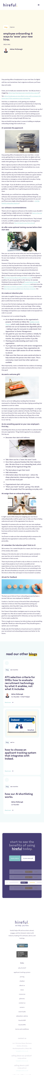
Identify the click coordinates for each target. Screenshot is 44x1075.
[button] (39, 5)
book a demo (15, 858)
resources (22, 999)
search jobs (22, 1016)
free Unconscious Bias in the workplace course (18, 278)
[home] (10, 5)
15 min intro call (28, 858)
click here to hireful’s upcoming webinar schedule (19, 286)
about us (22, 990)
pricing (22, 981)
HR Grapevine (26, 284)
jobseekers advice (22, 1020)
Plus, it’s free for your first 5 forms (24, 223)
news (22, 994)
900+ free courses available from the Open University (20, 289)
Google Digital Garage (31, 282)
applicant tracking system (22, 977)
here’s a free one (37, 213)
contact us (22, 1007)
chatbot (22, 985)
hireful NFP (22, 1025)
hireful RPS (22, 1029)
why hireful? (22, 972)
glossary (22, 1003)
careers (22, 1012)
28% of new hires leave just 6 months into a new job (23, 93)
